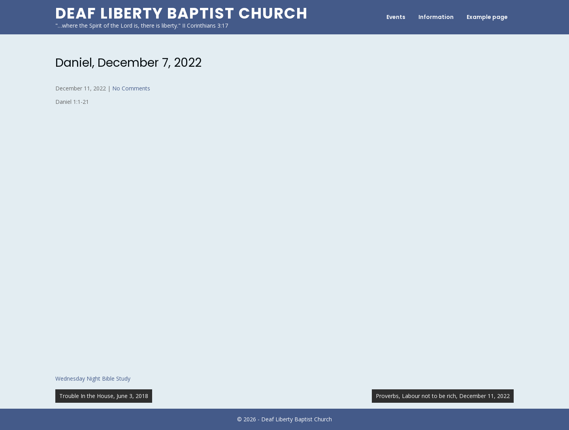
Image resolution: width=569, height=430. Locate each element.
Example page (487, 17)
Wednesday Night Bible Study (92, 378)
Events (395, 17)
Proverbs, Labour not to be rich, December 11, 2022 (443, 396)
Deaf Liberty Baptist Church (181, 13)
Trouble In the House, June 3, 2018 (103, 396)
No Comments (131, 88)
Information (436, 17)
